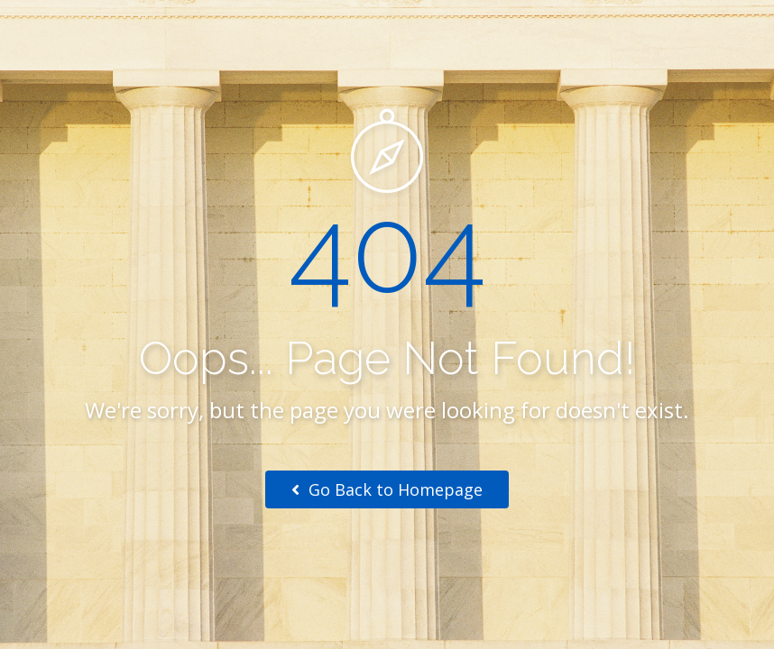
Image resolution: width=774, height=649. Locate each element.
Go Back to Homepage (387, 489)
